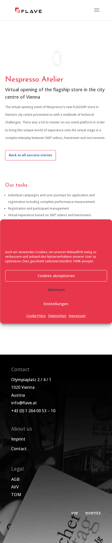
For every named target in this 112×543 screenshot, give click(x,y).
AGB (15, 479)
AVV (15, 487)
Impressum (77, 316)
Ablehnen (56, 289)
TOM (16, 494)
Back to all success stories (30, 155)
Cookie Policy (36, 316)
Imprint (18, 439)
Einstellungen (56, 303)
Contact (19, 448)
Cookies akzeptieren (56, 275)
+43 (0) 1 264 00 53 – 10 (33, 410)
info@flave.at (24, 403)
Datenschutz (57, 316)
